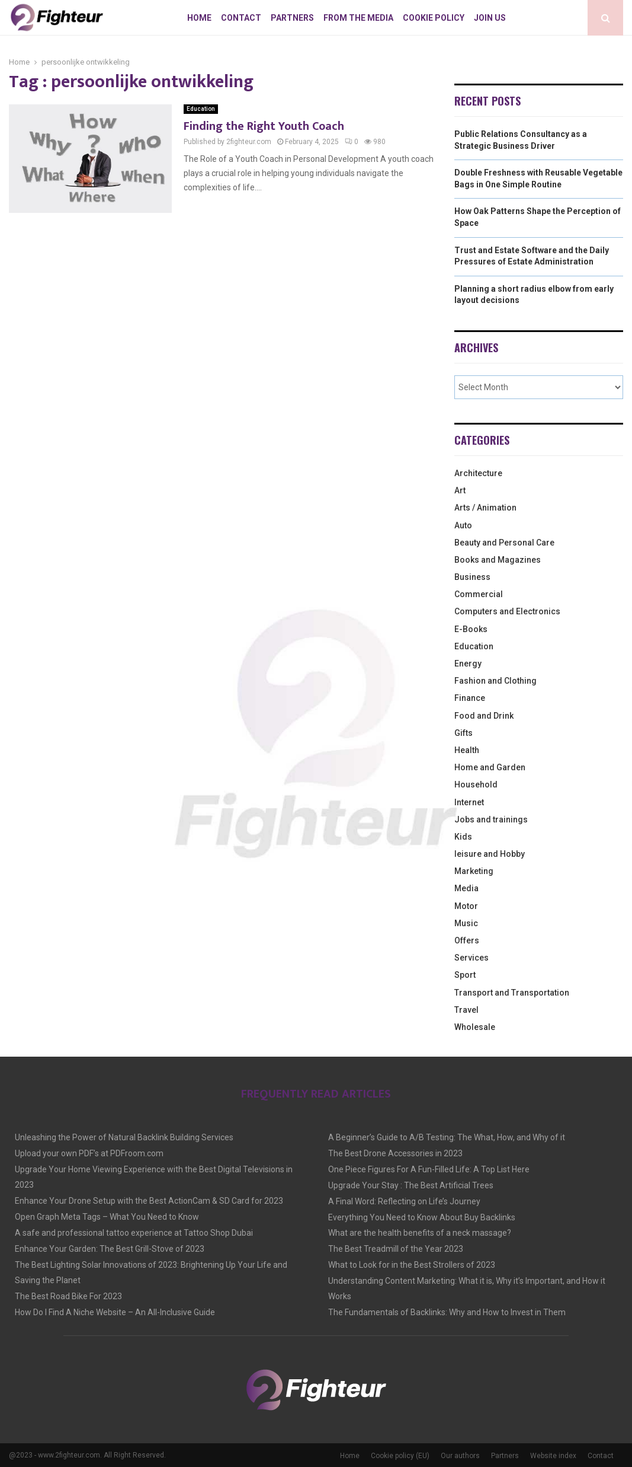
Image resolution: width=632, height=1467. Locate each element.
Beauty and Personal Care (504, 542)
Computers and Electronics (507, 611)
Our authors (460, 1456)
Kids (463, 836)
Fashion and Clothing (495, 680)
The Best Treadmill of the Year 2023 (395, 1249)
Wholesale (474, 1027)
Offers (466, 940)
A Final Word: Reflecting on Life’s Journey (404, 1201)
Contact (241, 18)
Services (471, 957)
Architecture (478, 473)
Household (476, 784)
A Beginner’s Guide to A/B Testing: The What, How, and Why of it (446, 1137)
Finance (469, 698)
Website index (553, 1456)
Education (201, 109)
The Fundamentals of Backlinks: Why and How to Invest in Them (447, 1312)
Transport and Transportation (511, 992)
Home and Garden (489, 767)
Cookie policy (433, 18)
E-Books (470, 629)
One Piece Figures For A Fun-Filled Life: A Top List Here (429, 1169)
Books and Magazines (497, 560)
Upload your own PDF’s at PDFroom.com (89, 1153)
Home (199, 18)
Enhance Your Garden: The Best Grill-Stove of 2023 (109, 1249)
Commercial (478, 594)
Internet (469, 802)
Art (460, 490)
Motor (466, 906)
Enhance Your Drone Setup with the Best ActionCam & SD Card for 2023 (149, 1201)
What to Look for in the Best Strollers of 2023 (411, 1265)
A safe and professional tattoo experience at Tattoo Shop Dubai (134, 1233)
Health (466, 750)
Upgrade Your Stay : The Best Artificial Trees (410, 1185)
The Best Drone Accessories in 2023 (395, 1153)
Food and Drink (484, 715)
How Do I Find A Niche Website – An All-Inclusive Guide (115, 1312)
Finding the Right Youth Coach (264, 126)
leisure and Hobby (489, 854)
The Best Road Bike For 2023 (68, 1296)
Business (472, 577)
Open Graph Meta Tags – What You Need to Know (107, 1217)
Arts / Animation (485, 507)
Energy (468, 663)
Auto (463, 525)
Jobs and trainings (491, 819)
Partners (292, 18)
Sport (465, 975)
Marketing (473, 871)
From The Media (358, 18)
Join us (490, 18)
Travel (466, 1010)
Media (466, 888)
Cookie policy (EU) (400, 1456)
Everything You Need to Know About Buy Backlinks (421, 1217)
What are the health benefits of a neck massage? (419, 1233)
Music (466, 923)
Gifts (463, 733)
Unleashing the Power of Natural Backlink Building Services (124, 1137)
